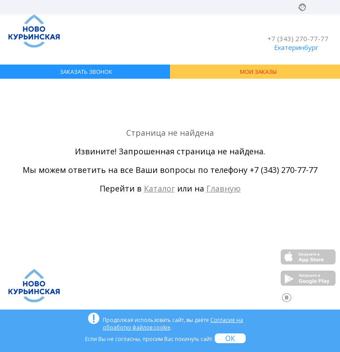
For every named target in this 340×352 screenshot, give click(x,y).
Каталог (159, 188)
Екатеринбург (296, 47)
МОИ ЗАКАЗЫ (258, 72)
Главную (223, 188)
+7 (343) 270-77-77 (297, 38)
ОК (230, 338)
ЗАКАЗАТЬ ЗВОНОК (86, 72)
